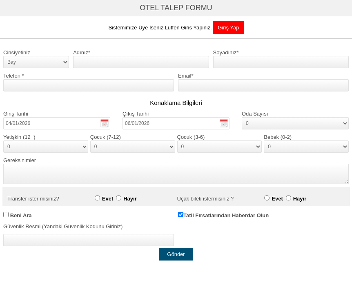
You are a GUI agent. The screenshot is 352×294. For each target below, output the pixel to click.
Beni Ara (21, 215)
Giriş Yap (228, 27)
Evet (107, 198)
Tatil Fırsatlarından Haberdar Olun (226, 215)
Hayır (130, 198)
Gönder (176, 254)
